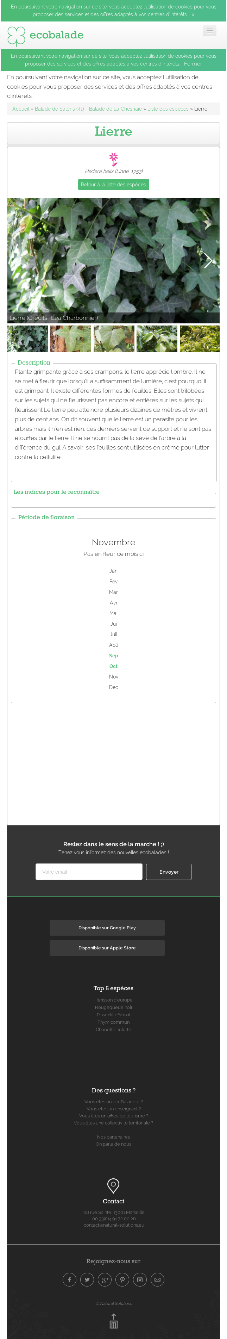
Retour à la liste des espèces (113, 184)
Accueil (20, 109)
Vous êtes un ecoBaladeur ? (113, 1101)
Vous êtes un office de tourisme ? (113, 1115)
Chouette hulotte (113, 1029)
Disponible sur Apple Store (107, 947)
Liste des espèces (168, 109)
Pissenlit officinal (113, 1014)
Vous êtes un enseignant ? (114, 1108)
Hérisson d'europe (113, 1000)
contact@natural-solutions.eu (114, 1225)
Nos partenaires (113, 1137)
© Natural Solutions (114, 1303)
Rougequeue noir (113, 1007)
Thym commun (113, 1022)
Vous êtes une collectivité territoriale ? (113, 1123)
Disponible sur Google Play (107, 927)
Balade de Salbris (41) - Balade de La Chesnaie (88, 109)
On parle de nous (113, 1144)
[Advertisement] (117, 762)
